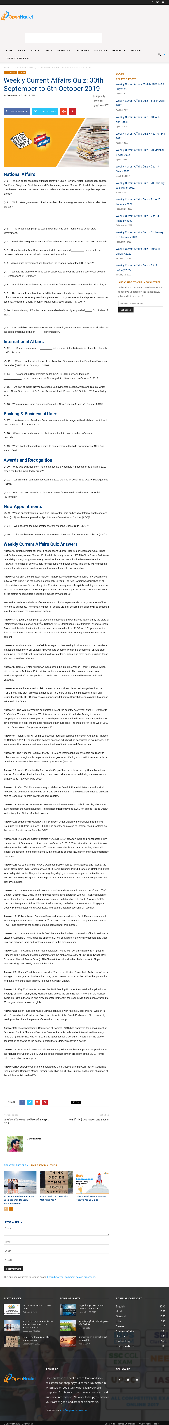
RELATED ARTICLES (16, 1165)
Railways (101, 50)
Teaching (82, 50)
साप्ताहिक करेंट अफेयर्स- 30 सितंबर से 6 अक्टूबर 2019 (26, 1121)
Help (156, 1423)
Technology (123, 1340)
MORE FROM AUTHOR (44, 1165)
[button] (160, 55)
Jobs (21, 50)
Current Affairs (17, 58)
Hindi (119, 1311)
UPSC (48, 50)
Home (9, 50)
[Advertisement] (63, 38)
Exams (135, 50)
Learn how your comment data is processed (71, 1276)
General (119, 50)
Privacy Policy (145, 1423)
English (22, 72)
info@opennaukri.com (73, 1409)
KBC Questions (125, 1345)
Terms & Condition (126, 1423)
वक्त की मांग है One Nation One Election (89, 1119)
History (120, 1336)
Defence (63, 50)
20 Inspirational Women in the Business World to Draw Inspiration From (18, 1199)
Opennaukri (12, 95)
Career (120, 1326)
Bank (34, 50)
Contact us (110, 1423)
